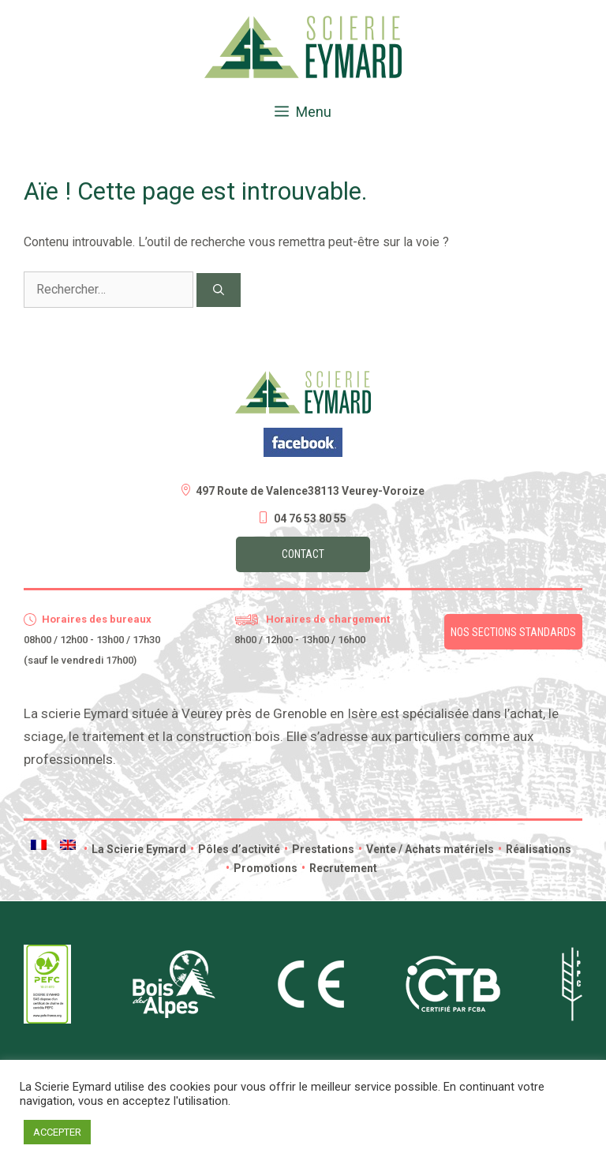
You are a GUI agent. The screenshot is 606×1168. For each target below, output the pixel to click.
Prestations (319, 849)
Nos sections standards (513, 632)
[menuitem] (39, 845)
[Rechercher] (218, 290)
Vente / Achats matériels (426, 849)
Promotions (261, 868)
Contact (303, 554)
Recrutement (339, 868)
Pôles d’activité (235, 849)
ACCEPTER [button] (57, 1132)
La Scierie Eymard (135, 849)
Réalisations (534, 849)
